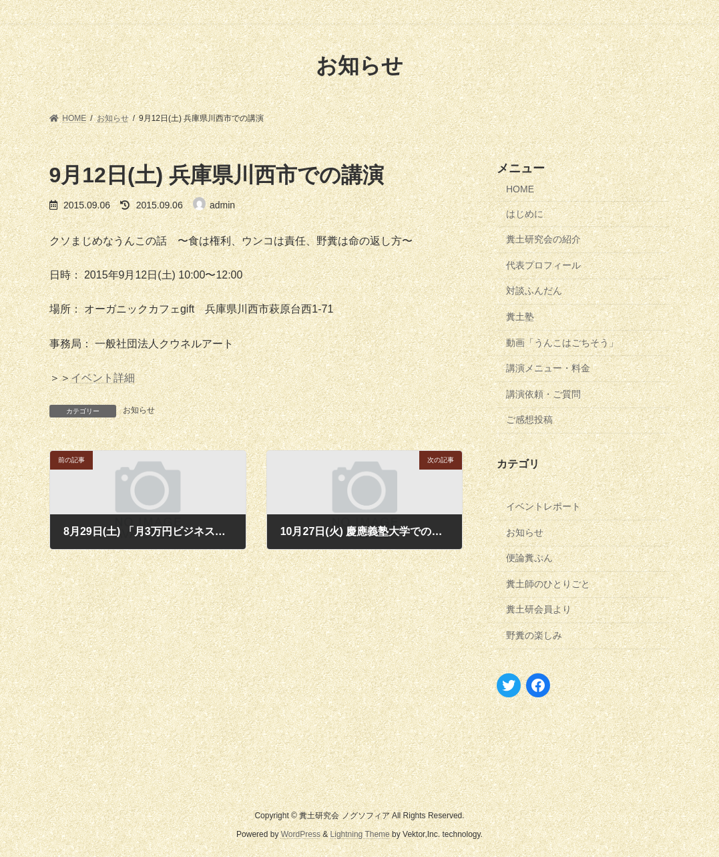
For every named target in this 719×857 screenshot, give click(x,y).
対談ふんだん (534, 290)
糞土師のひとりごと (548, 583)
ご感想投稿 (529, 419)
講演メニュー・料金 (548, 368)
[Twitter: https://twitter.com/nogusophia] (509, 685)
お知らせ (139, 410)
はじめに (524, 213)
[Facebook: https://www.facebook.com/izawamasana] (538, 685)
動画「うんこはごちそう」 (562, 342)
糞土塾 (520, 316)
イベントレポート (543, 506)
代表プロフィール (543, 264)
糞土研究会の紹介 (543, 239)
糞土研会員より (538, 609)
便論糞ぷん (529, 557)
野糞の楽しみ (534, 635)
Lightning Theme (360, 834)
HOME (520, 189)
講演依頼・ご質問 (543, 393)
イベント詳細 (103, 377)
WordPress (300, 834)
